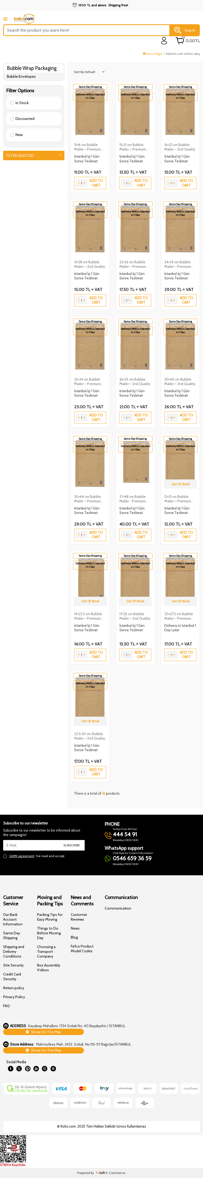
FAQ (6, 1005)
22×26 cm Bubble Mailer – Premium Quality (132, 264)
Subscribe (71, 845)
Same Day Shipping (11, 935)
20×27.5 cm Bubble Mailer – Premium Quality (178, 616)
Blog (74, 937)
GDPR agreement (21, 856)
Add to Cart (96, 182)
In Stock (19, 102)
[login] (164, 40)
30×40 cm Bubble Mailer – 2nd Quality (179, 381)
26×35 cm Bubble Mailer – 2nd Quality (134, 381)
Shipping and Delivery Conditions (13, 951)
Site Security (13, 965)
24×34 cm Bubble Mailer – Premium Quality (177, 264)
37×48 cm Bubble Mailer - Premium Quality (132, 498)
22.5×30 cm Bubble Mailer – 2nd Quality (89, 736)
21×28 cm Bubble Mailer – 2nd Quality (89, 264)
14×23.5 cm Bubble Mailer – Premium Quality (88, 616)
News (75, 928)
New (16, 134)
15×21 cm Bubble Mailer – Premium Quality (132, 147)
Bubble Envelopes (21, 76)
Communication (118, 908)
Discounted (22, 118)
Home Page (152, 54)
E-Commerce (115, 1175)
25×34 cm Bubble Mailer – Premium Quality (87, 381)
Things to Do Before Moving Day (49, 933)
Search (185, 30)
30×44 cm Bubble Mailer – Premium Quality (87, 498)
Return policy (13, 987)
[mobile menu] (5, 19)
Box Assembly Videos (48, 967)
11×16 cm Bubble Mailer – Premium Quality (87, 147)
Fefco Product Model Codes (82, 948)
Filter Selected (34, 155)
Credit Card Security (12, 976)
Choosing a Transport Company (46, 951)
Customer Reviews (79, 917)
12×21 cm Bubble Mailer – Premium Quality (177, 498)
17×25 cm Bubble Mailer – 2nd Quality (134, 616)
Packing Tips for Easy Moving (50, 917)
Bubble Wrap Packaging (32, 68)
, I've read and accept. (34, 856)
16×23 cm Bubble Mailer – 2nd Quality (179, 147)
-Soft (100, 1175)
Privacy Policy (14, 996)
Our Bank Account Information (13, 919)
